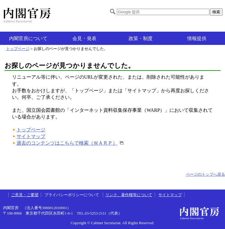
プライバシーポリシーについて (72, 195)
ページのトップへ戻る (205, 174)
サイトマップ (31, 136)
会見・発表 (84, 38)
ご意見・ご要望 (24, 195)
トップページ (17, 49)
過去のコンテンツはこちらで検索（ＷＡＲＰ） (67, 143)
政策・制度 (141, 38)
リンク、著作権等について (128, 195)
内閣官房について (28, 38)
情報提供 (196, 38)
